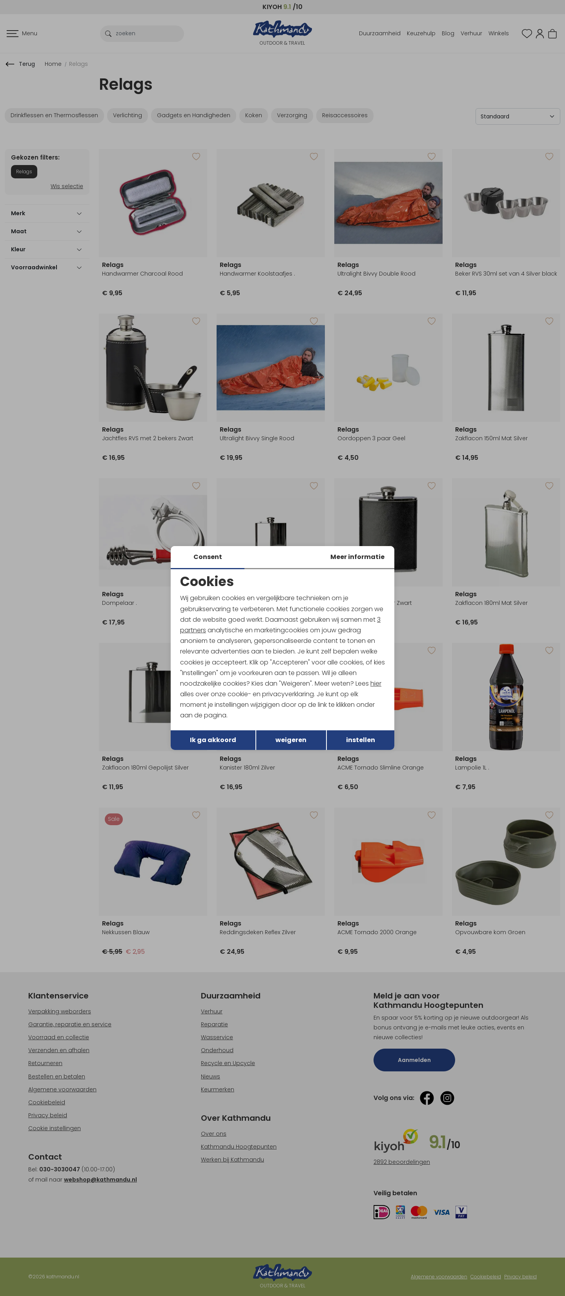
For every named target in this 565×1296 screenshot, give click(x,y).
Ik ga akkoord (213, 739)
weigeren (290, 739)
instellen (360, 739)
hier (375, 683)
